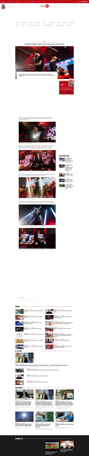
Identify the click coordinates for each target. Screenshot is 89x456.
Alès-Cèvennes (10, 1)
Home (17, 22)
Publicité (23, 25)
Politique (31, 22)
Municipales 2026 (69, 25)
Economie (38, 22)
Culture (65, 22)
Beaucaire (26, 1)
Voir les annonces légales (48, 25)
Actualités (23, 22)
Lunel (45, 1)
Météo (17, 25)
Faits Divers (51, 22)
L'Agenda (71, 22)
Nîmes (3, 1)
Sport (44, 22)
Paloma (29, 300)
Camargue (33, 1)
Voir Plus (70, 306)
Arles (39, 1)
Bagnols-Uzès (18, 1)
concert (34, 300)
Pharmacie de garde (59, 25)
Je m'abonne (63, 92)
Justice (58, 22)
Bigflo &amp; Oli (22, 300)
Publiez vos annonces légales (34, 25)
